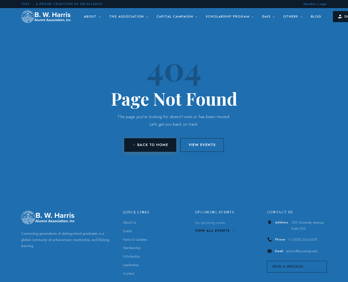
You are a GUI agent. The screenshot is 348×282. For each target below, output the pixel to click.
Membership (132, 247)
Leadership (131, 264)
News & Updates (135, 239)
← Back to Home (150, 144)
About (92, 16)
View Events (202, 144)
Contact (128, 273)
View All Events (212, 230)
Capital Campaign (177, 16)
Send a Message (287, 266)
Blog (316, 16)
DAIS (268, 16)
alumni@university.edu (302, 251)
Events (127, 230)
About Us (129, 222)
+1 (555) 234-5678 (302, 239)
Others (293, 16)
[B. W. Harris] (46, 16)
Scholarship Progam (230, 16)
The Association (128, 16)
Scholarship (131, 256)
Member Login (315, 4)
